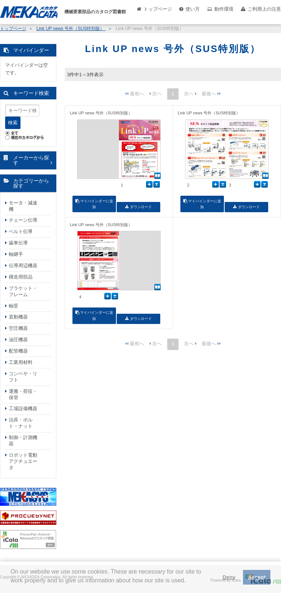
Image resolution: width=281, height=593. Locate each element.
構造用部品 (21, 277)
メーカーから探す (31, 160)
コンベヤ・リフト (23, 377)
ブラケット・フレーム (23, 291)
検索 (13, 122)
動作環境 (223, 9)
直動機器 (18, 317)
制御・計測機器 (23, 440)
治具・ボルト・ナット (21, 423)
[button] (12, 586)
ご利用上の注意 (264, 9)
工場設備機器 (23, 408)
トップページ (157, 9)
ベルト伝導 (21, 231)
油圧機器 (18, 339)
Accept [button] (257, 577)
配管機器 (18, 351)
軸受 (13, 306)
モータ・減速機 (23, 206)
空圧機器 (18, 328)
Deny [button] (228, 577)
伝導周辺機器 (23, 265)
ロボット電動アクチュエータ (23, 461)
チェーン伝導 (23, 220)
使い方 (193, 9)
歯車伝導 (18, 243)
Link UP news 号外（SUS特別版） (70, 28)
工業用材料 (21, 362)
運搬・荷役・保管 (23, 394)
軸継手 (16, 254)
